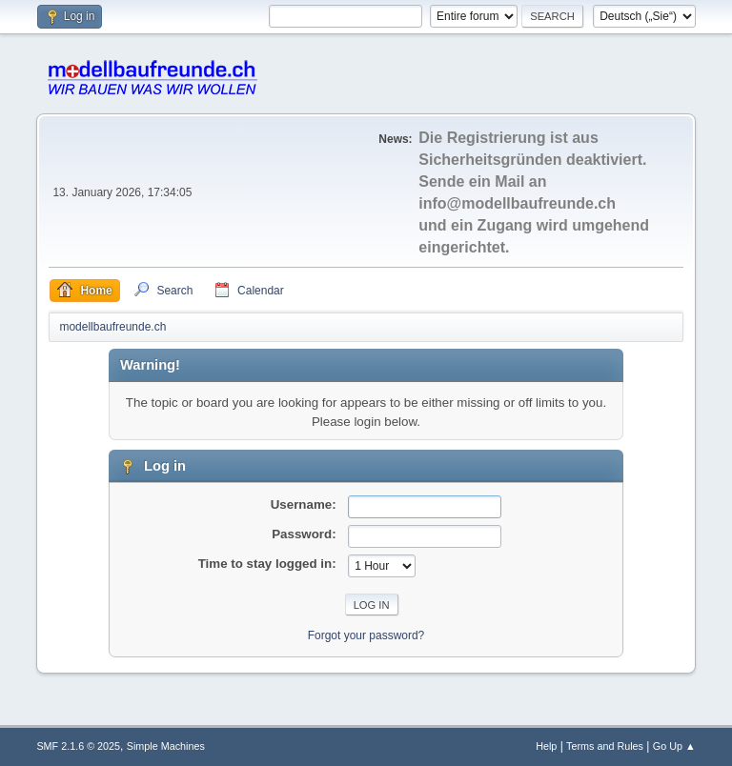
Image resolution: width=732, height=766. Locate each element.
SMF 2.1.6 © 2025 (78, 746)
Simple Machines (166, 746)
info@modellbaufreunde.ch (517, 203)
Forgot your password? (366, 635)
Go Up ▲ (674, 746)
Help (546, 746)
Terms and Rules (604, 746)
